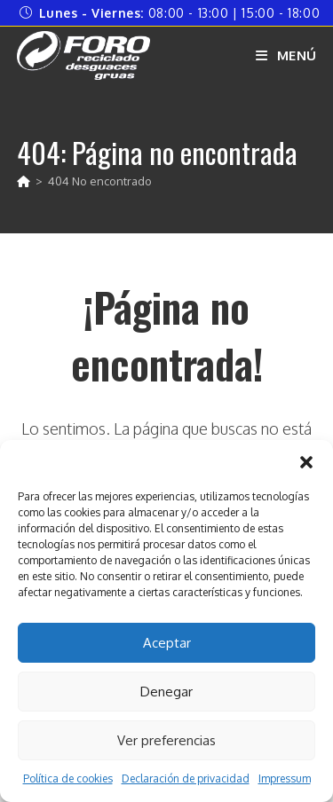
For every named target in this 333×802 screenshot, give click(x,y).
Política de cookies (68, 778)
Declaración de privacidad (186, 778)
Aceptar (167, 642)
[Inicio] (23, 181)
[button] (306, 462)
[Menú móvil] (286, 55)
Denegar (166, 691)
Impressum (284, 778)
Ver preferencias (166, 740)
